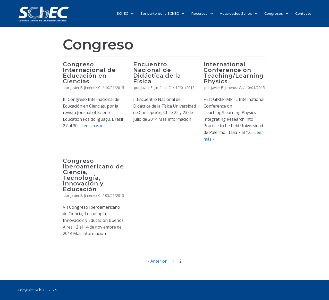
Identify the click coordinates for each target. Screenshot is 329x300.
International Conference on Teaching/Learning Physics (234, 73)
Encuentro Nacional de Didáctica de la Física (157, 73)
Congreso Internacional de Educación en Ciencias (89, 73)
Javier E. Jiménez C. (85, 87)
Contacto (303, 13)
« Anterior (157, 261)
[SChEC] (43, 14)
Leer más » (91, 125)
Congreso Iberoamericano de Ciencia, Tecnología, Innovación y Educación (93, 175)
